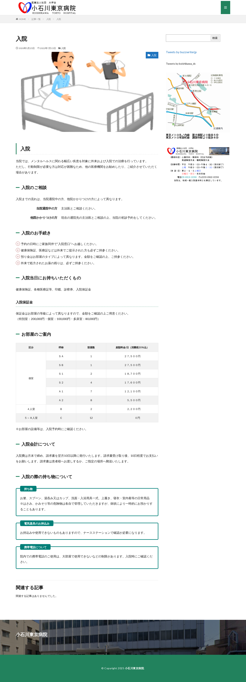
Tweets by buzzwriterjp (181, 52)
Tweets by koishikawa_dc (181, 63)
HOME (22, 19)
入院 (48, 19)
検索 (215, 37)
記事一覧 (36, 19)
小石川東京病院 (134, 668)
